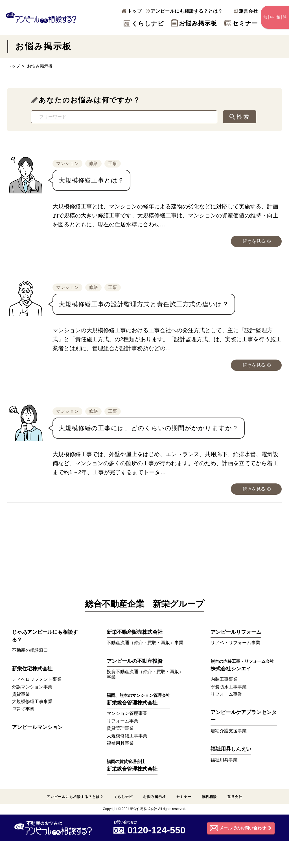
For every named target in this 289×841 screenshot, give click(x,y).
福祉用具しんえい (231, 749)
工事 (112, 163)
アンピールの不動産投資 (135, 661)
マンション (67, 163)
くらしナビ (144, 23)
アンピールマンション (37, 727)
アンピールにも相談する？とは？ (184, 11)
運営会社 (246, 11)
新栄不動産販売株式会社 (135, 632)
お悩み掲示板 (194, 23)
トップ (131, 11)
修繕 (93, 163)
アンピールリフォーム (236, 632)
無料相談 (209, 797)
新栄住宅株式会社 (32, 669)
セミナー (241, 23)
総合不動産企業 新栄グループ (144, 603)
